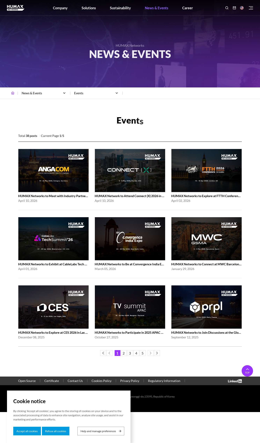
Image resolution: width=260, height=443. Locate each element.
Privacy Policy (129, 381)
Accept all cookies (27, 431)
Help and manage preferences (98, 431)
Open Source (27, 381)
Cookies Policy (101, 381)
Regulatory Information (164, 381)
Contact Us (75, 381)
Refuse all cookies (55, 431)
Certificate (51, 381)
